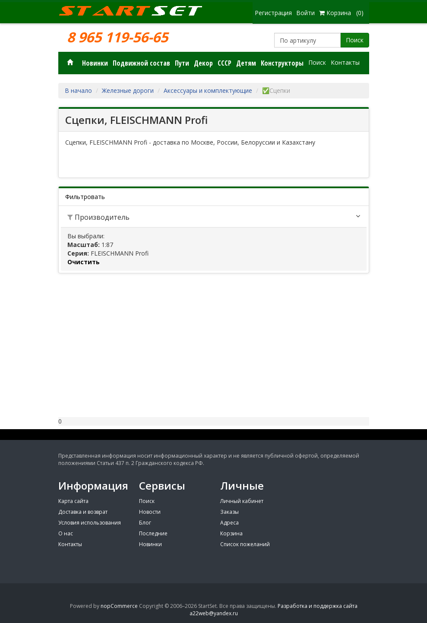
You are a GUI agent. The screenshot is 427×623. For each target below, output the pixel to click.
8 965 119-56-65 (117, 37)
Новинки (95, 63)
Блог (145, 522)
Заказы (229, 511)
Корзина (231, 533)
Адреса (229, 522)
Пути (182, 63)
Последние (153, 533)
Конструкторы (282, 63)
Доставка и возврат (83, 511)
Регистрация (273, 13)
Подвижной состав (141, 63)
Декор (203, 63)
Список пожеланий (245, 544)
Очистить (83, 262)
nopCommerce (119, 606)
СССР (224, 63)
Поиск (355, 40)
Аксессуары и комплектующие (208, 90)
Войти (305, 13)
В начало (78, 90)
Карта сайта (73, 501)
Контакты (345, 62)
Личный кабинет (241, 501)
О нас (65, 533)
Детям (246, 63)
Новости (150, 511)
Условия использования (89, 522)
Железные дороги (128, 90)
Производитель (98, 217)
